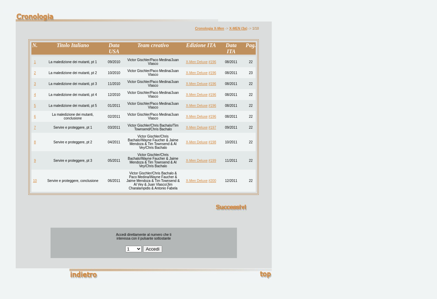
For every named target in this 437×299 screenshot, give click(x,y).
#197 (212, 127)
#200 (212, 181)
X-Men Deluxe (197, 62)
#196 (212, 62)
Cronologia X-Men (209, 28)
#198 (212, 142)
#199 (212, 160)
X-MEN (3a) (238, 28)
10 (35, 181)
